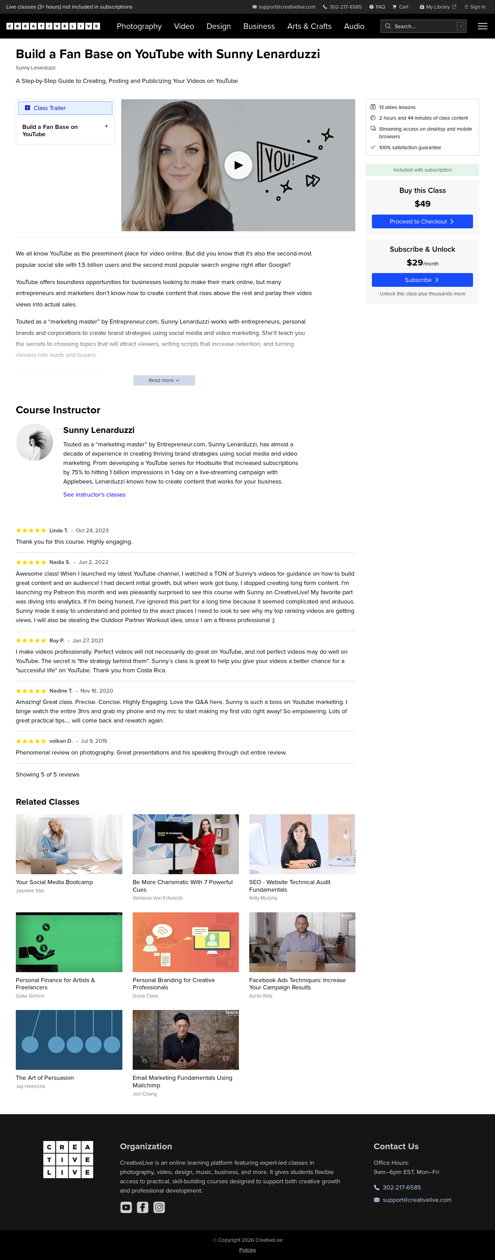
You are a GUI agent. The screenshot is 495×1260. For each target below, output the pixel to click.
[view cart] (402, 6)
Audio (354, 26)
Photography (139, 26)
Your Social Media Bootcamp (54, 882)
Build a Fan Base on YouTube (50, 130)
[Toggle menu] (482, 26)
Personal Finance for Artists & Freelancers (55, 984)
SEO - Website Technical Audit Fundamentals (289, 886)
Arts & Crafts (309, 26)
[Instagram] (159, 1207)
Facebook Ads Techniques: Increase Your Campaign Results (297, 984)
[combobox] (423, 26)
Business (259, 26)
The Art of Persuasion (45, 1077)
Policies (247, 1249)
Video (184, 26)
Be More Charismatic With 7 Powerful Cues (183, 886)
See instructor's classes (94, 494)
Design (219, 26)
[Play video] (238, 165)
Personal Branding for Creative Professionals (174, 984)
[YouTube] (126, 1207)
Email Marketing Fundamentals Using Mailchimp (182, 1081)
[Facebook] (142, 1207)
